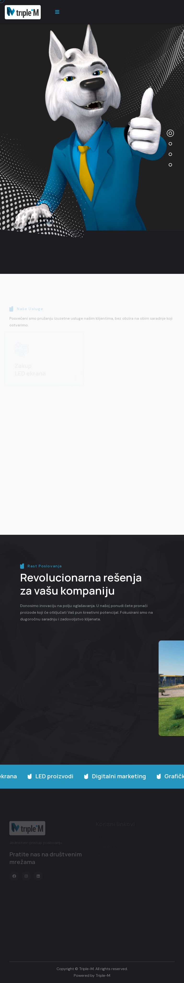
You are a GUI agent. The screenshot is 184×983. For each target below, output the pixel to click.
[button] (170, 133)
